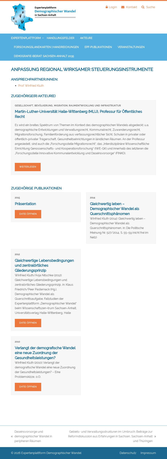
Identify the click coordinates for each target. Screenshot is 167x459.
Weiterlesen (27, 167)
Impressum (148, 453)
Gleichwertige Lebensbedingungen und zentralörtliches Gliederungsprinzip (44, 265)
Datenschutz (128, 453)
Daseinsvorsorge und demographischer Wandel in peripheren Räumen (31, 436)
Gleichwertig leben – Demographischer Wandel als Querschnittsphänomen (114, 209)
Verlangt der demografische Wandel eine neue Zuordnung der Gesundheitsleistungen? (45, 353)
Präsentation (25, 204)
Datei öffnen (28, 214)
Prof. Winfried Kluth (31, 85)
